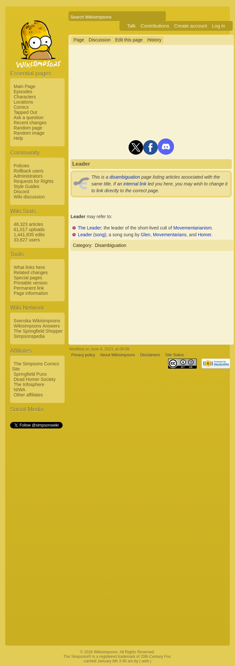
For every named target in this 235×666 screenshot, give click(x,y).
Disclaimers (150, 355)
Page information (31, 293)
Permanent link (29, 288)
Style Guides (26, 186)
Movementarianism (192, 227)
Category (82, 245)
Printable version (30, 282)
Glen (146, 234)
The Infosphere (29, 384)
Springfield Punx (30, 374)
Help (18, 138)
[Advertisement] (36, 526)
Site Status (174, 355)
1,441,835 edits (29, 234)
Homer (204, 234)
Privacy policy (83, 355)
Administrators (28, 176)
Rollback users (28, 170)
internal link (134, 183)
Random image (29, 133)
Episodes (23, 91)
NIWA (19, 389)
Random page (28, 127)
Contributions (155, 25)
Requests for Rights (34, 181)
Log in (218, 25)
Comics (21, 107)
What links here (29, 267)
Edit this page (129, 39)
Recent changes (30, 122)
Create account (190, 25)
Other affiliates (28, 394)
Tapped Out (25, 112)
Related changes (31, 272)
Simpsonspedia (29, 336)
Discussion (100, 39)
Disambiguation (110, 245)
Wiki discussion (29, 196)
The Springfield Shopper (38, 331)
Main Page (24, 86)
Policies (21, 165)
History (154, 39)
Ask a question (28, 117)
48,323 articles (28, 224)
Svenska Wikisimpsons (37, 320)
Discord (21, 191)
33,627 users (27, 239)
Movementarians (170, 234)
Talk (131, 25)
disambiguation (124, 177)
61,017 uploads (29, 229)
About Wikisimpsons (117, 355)
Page (78, 39)
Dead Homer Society (35, 379)
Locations (23, 102)
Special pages (28, 277)
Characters (25, 96)
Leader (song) (92, 234)
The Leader (89, 227)
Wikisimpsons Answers (37, 325)
